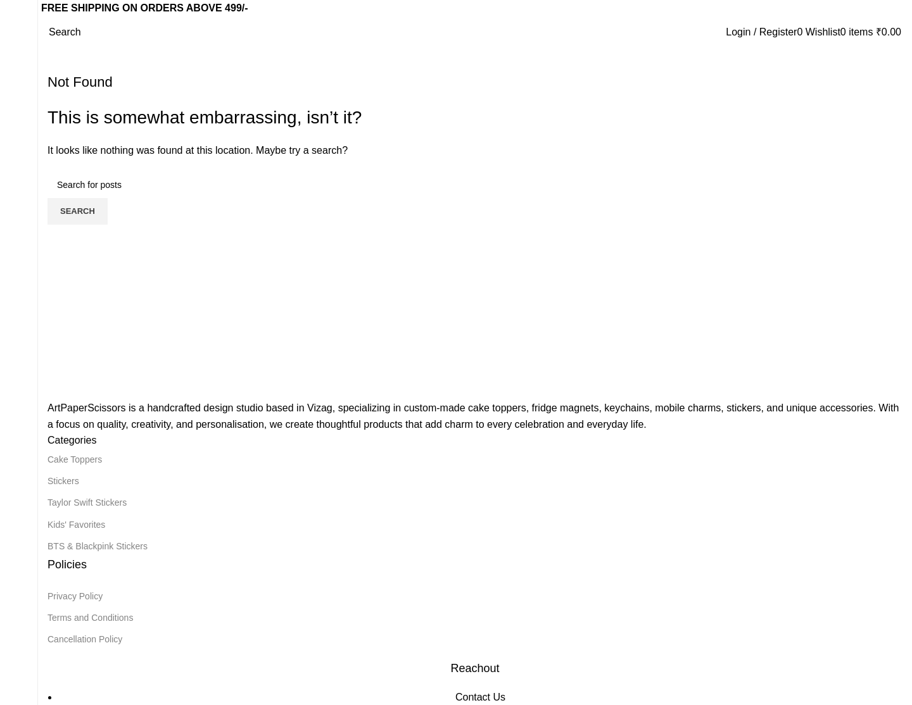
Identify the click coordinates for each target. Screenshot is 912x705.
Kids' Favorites (76, 525)
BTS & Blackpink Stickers (98, 546)
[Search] (65, 32)
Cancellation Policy (85, 639)
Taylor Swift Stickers (87, 502)
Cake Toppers (75, 459)
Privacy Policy (75, 596)
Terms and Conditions (90, 618)
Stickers (63, 481)
